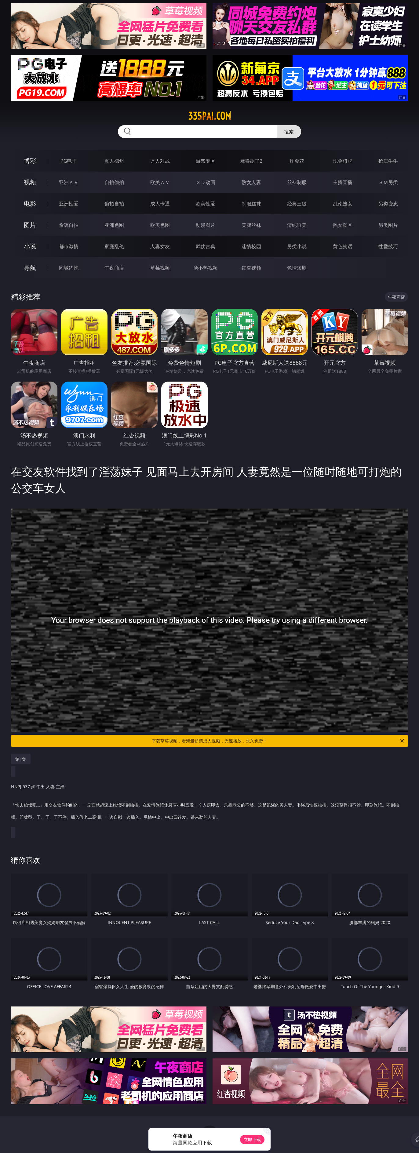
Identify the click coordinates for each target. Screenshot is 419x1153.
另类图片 (388, 225)
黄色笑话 (342, 246)
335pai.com (209, 116)
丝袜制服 (297, 182)
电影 (30, 203)
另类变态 (388, 203)
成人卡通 (160, 203)
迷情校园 (251, 246)
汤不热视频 (205, 267)
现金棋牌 (342, 161)
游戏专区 (205, 161)
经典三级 (297, 203)
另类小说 (297, 246)
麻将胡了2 (251, 161)
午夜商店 (114, 267)
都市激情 (68, 246)
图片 (30, 225)
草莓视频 (160, 267)
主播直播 (342, 182)
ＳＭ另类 (388, 182)
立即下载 (252, 1139)
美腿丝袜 (251, 225)
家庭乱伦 (114, 246)
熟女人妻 (251, 182)
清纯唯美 (297, 225)
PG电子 (68, 161)
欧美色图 (160, 225)
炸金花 (297, 161)
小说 (30, 246)
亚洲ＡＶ (68, 182)
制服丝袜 (251, 203)
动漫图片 (205, 225)
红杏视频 (251, 267)
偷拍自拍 (114, 203)
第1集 (20, 759)
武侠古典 (205, 246)
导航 (30, 267)
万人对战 (160, 161)
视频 (30, 182)
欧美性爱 (205, 203)
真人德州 (114, 161)
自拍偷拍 (114, 182)
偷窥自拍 (68, 225)
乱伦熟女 (342, 203)
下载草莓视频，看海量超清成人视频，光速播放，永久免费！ (278, 741)
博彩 (30, 161)
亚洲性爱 (68, 203)
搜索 (289, 131)
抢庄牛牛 (388, 161)
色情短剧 (297, 267)
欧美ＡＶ (160, 182)
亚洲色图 (114, 225)
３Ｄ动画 (205, 182)
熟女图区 (342, 225)
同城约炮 (68, 267)
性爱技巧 (388, 246)
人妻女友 (160, 246)
